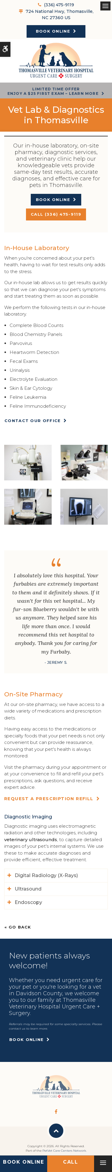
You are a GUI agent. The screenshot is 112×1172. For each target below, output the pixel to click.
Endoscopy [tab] (28, 902)
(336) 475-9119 (59, 4)
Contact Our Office (32, 420)
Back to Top (56, 1131)
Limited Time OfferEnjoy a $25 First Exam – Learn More (53, 91)
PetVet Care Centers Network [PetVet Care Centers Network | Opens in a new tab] (64, 1151)
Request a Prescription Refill (48, 798)
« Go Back (17, 927)
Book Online (53, 31)
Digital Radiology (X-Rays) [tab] (46, 875)
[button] (28, 462)
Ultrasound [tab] (28, 889)
